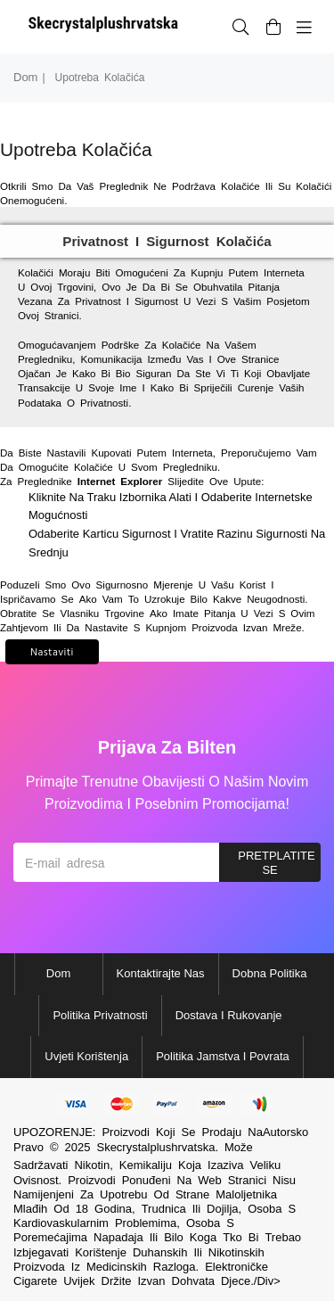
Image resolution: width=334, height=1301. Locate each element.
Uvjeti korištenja (86, 1056)
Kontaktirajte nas (161, 973)
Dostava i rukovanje (228, 1015)
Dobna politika (269, 973)
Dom (25, 77)
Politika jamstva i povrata (222, 1056)
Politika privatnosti (100, 1015)
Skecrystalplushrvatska (155, 1147)
